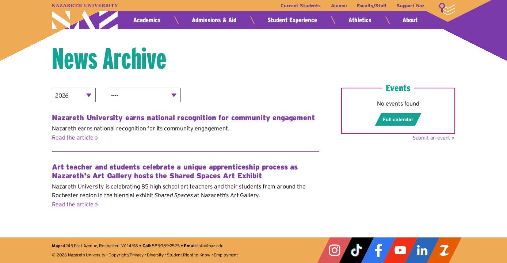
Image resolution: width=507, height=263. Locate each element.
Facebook (378, 250)
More (447, 9)
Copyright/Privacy (125, 254)
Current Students (300, 5)
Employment (225, 254)
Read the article (72, 137)
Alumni (339, 5)
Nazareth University (85, 16)
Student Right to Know (188, 254)
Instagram (334, 250)
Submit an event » (433, 137)
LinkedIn (422, 250)
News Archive (109, 58)
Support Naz (410, 5)
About (410, 20)
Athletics (359, 20)
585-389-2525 (166, 245)
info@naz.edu (210, 245)
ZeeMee (444, 250)
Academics (147, 20)
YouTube (400, 250)
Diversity (155, 254)
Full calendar (398, 119)
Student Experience (292, 20)
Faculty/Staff (371, 5)
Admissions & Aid (214, 20)
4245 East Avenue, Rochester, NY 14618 (100, 245)
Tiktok (356, 250)
